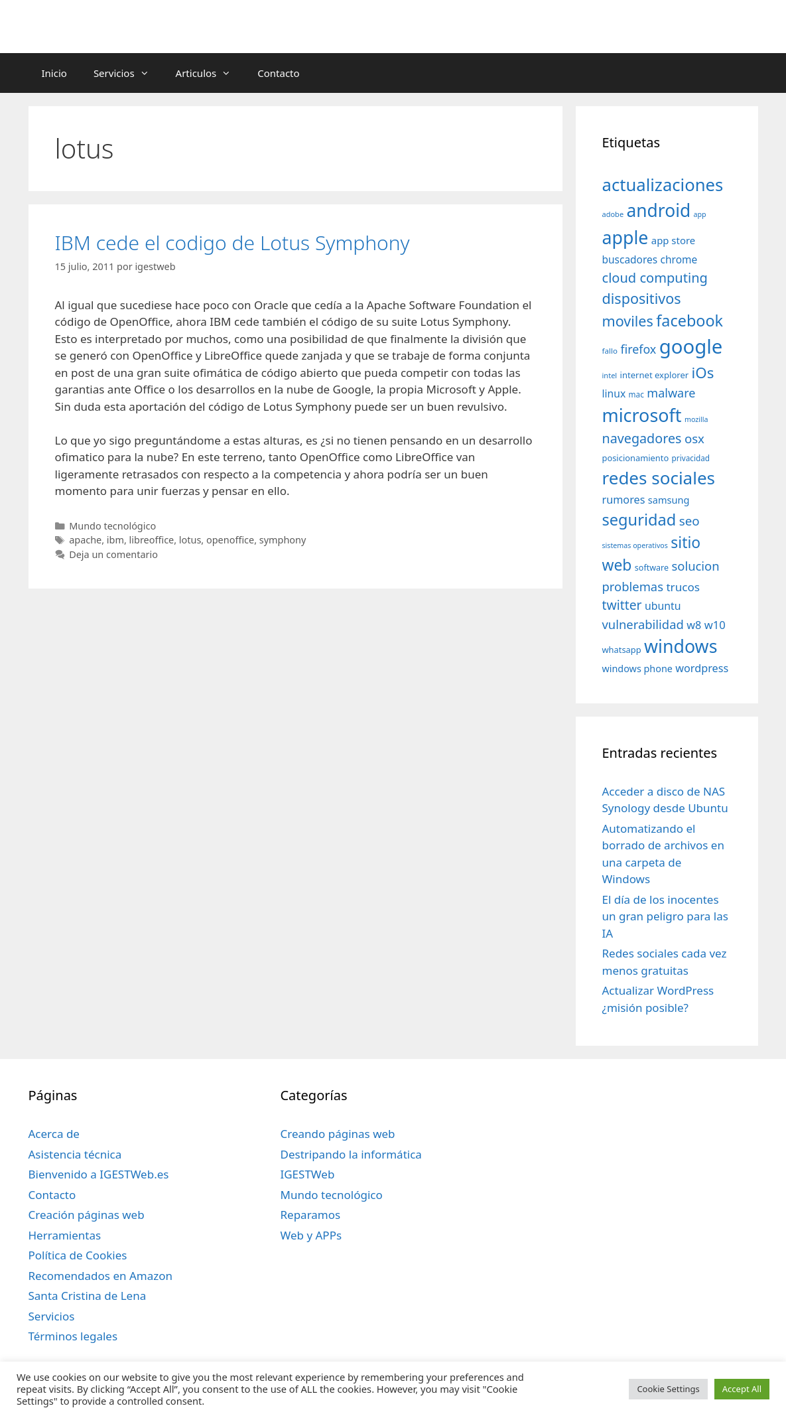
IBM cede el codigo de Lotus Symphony (232, 242)
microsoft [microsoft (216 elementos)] (642, 415)
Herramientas (65, 1235)
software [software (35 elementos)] (652, 567)
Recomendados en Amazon (100, 1275)
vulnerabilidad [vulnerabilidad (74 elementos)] (643, 624)
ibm (115, 539)
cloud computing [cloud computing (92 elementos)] (655, 278)
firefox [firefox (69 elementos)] (638, 349)
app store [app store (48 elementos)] (673, 240)
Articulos (210, 73)
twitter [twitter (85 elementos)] (622, 605)
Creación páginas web (87, 1214)
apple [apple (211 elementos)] (625, 237)
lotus (190, 539)
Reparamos (310, 1214)
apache (85, 539)
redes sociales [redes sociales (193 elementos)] (659, 478)
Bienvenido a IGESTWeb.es (99, 1174)
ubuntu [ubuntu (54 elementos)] (663, 606)
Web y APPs (311, 1235)
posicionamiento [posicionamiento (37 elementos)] (635, 458)
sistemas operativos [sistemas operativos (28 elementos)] (635, 545)
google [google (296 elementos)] (691, 346)
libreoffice (151, 539)
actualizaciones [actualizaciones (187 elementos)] (663, 184)
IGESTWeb (307, 1174)
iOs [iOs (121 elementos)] (703, 372)
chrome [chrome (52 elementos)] (679, 259)
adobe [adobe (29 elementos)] (613, 214)
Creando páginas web (337, 1133)
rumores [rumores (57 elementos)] (623, 499)
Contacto (278, 73)
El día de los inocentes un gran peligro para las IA (665, 916)
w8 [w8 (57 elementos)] (694, 625)
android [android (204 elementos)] (659, 210)
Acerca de (54, 1133)
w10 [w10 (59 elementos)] (715, 624)
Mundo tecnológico (112, 526)
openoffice (230, 539)
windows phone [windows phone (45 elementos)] (637, 668)
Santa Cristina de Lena (88, 1295)
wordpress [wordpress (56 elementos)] (701, 668)
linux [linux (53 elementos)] (614, 393)
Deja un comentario (113, 554)
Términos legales (73, 1336)
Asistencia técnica (75, 1154)
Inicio (54, 73)
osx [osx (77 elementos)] (694, 438)
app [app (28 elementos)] (700, 214)
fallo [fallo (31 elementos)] (610, 351)
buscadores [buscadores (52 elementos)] (630, 259)
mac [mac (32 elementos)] (636, 394)
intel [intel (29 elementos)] (610, 375)
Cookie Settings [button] (668, 1389)
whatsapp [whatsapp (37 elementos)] (621, 650)
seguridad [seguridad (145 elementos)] (639, 519)
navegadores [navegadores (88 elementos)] (642, 438)
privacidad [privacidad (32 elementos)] (691, 458)
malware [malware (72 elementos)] (671, 393)
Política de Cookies (78, 1255)
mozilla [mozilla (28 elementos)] (696, 419)
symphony (282, 539)
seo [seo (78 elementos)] (689, 521)
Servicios (128, 73)
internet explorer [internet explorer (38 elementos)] (654, 375)
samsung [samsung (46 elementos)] (669, 499)
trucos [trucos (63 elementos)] (683, 587)
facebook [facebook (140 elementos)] (689, 320)
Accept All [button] (741, 1389)
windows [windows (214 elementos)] (680, 646)
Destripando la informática (350, 1154)
